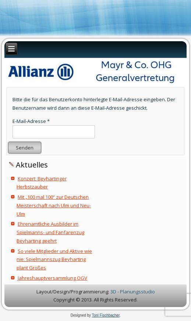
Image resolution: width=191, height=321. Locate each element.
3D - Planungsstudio (132, 291)
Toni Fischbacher (106, 315)
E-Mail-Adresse (31, 121)
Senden (24, 147)
